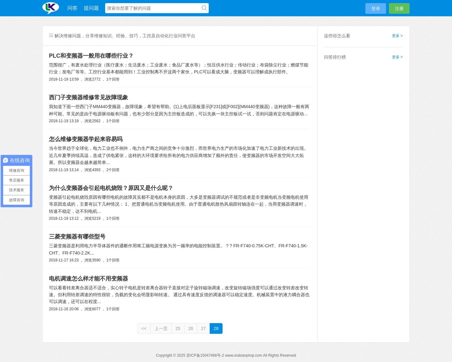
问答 (72, 8)
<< (144, 328)
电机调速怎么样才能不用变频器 (88, 278)
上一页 (161, 328)
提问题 (91, 8)
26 (190, 328)
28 (216, 328)
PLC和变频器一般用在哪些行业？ (91, 56)
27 (203, 328)
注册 (399, 8)
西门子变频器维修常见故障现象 (88, 97)
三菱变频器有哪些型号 (77, 236)
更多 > (397, 36)
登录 (375, 8)
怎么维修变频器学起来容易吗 (85, 139)
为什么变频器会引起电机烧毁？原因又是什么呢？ (111, 188)
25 (177, 328)
